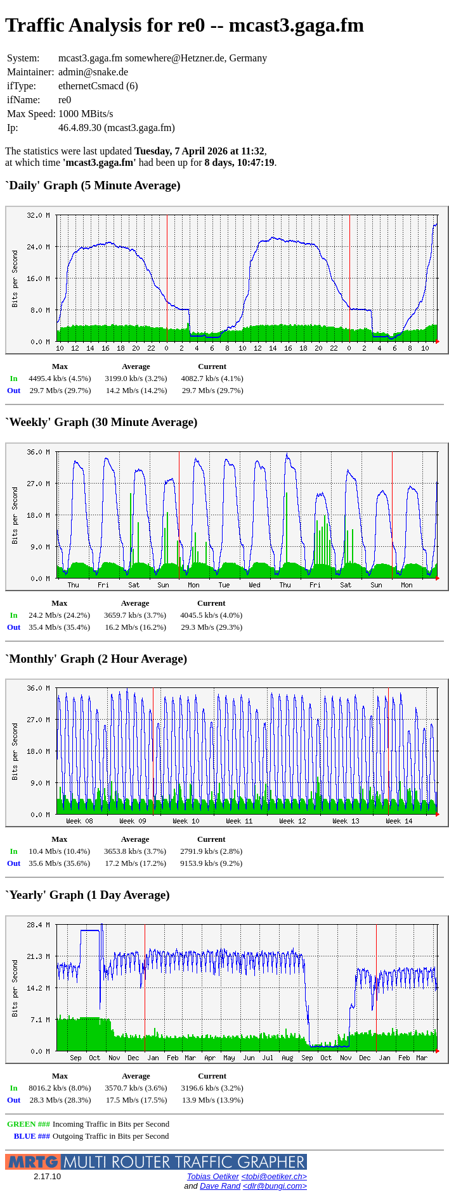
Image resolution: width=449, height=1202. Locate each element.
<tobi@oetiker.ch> (274, 1176)
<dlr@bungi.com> (275, 1186)
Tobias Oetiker (213, 1176)
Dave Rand (220, 1186)
